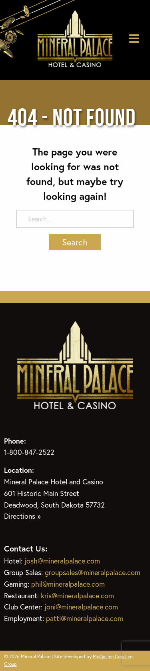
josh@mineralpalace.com (62, 560)
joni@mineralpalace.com (81, 606)
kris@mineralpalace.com (77, 595)
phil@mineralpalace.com (68, 584)
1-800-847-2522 (29, 452)
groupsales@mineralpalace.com (92, 572)
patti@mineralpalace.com (84, 618)
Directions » (22, 516)
